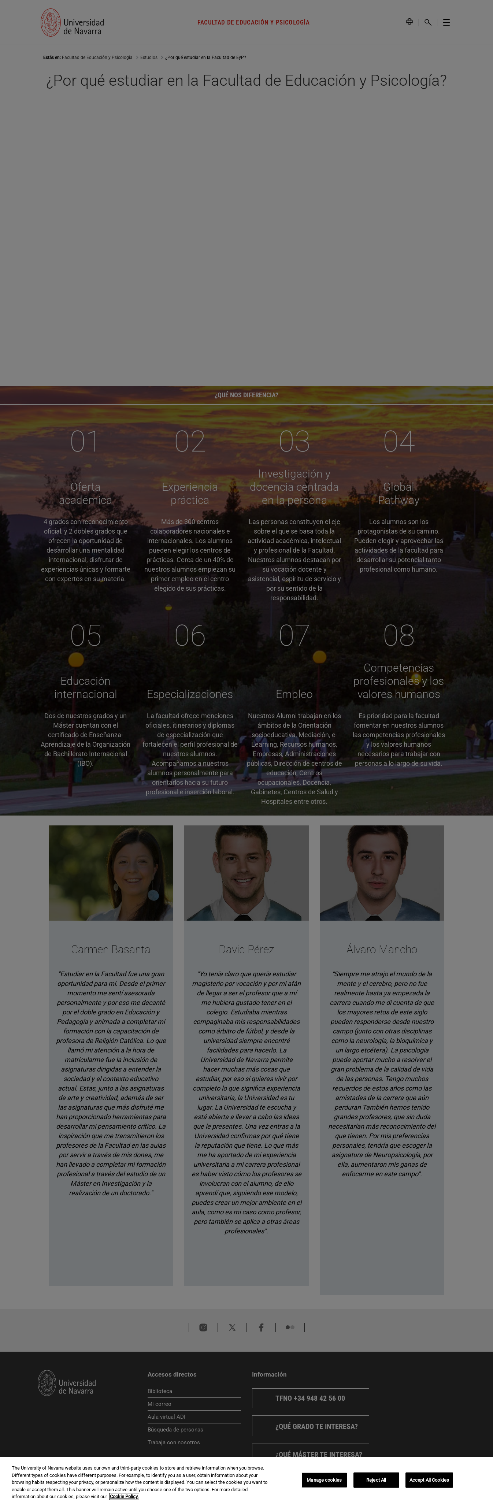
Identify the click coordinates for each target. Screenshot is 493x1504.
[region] (246, 1480)
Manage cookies (324, 1480)
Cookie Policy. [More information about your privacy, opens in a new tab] (124, 1496)
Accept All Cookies (429, 1480)
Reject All (376, 1480)
